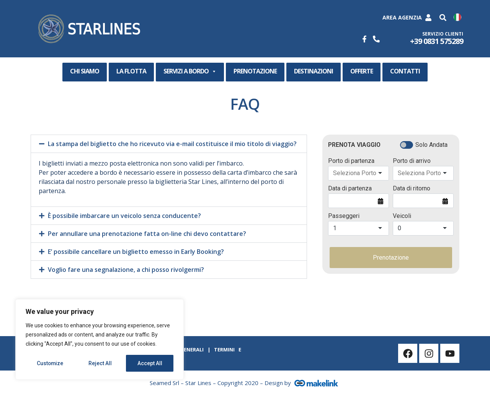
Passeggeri (343, 216)
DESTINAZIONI (313, 71)
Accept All (149, 363)
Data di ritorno (411, 188)
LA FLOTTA (131, 71)
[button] (442, 17)
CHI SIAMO (84, 71)
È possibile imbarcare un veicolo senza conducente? (124, 215)
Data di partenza (350, 188)
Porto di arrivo (412, 161)
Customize (50, 363)
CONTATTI (405, 71)
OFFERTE (361, 71)
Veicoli (402, 216)
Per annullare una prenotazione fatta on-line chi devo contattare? (147, 233)
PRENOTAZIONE (255, 71)
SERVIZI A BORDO (189, 71)
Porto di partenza (351, 161)
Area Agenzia (402, 17)
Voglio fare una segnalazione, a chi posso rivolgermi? (126, 269)
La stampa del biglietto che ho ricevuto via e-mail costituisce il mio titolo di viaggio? (172, 144)
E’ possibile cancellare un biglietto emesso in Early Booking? (136, 251)
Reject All (101, 363)
